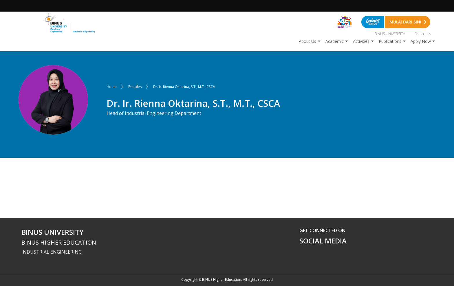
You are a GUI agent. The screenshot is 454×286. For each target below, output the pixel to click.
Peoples (135, 86)
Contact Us (422, 33)
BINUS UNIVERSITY (390, 33)
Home (112, 86)
